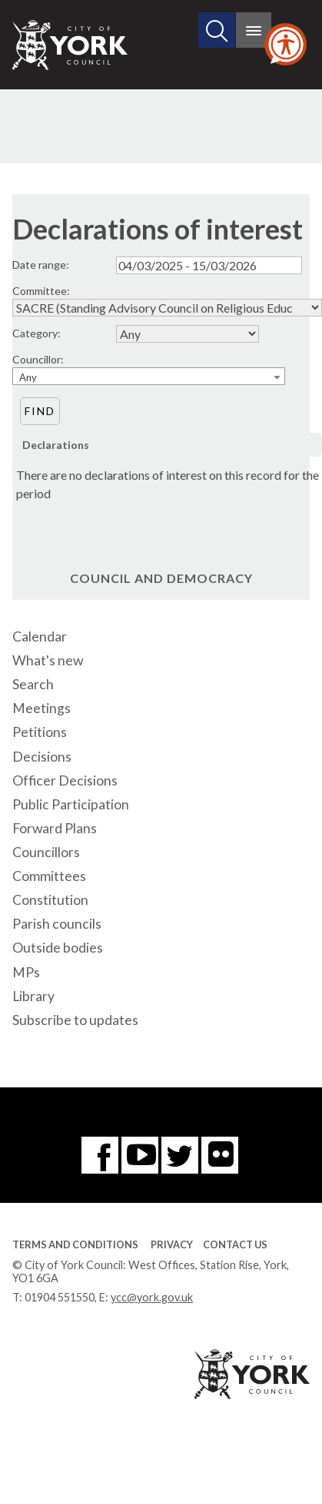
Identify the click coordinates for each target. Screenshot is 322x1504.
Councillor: (38, 359)
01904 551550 (60, 1297)
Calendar (39, 636)
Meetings (41, 708)
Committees (49, 876)
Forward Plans (54, 828)
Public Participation (70, 804)
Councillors (46, 852)
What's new (47, 660)
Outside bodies (57, 948)
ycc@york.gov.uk (152, 1297)
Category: (36, 333)
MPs (26, 972)
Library (33, 996)
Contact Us (235, 1244)
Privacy (172, 1244)
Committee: (41, 290)
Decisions (41, 757)
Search (33, 684)
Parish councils (56, 924)
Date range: (40, 264)
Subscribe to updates (75, 1020)
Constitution (50, 900)
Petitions (39, 732)
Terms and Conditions (75, 1244)
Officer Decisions (65, 780)
